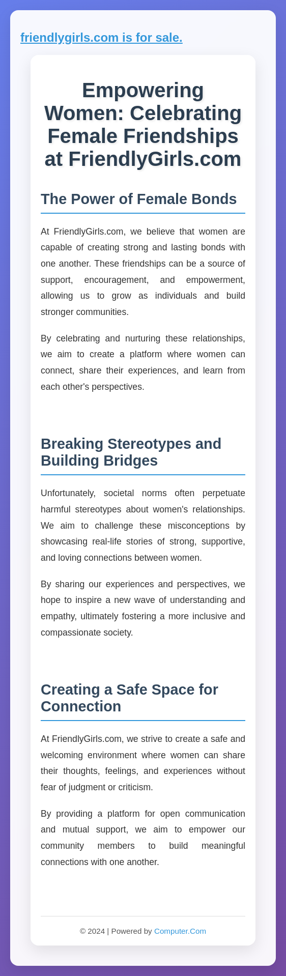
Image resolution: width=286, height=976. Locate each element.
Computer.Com (180, 931)
